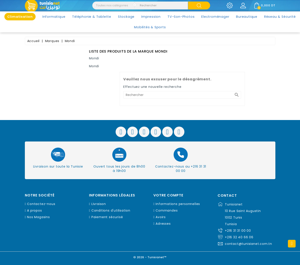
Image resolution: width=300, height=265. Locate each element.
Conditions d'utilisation (110, 210)
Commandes (167, 210)
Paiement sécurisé (107, 217)
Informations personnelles (178, 204)
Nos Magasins (38, 217)
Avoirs (161, 217)
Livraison (98, 204)
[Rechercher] (182, 95)
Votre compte (168, 195)
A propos (34, 210)
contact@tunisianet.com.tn (248, 244)
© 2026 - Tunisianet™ (150, 257)
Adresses (163, 223)
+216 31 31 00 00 (238, 230)
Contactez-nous (41, 204)
